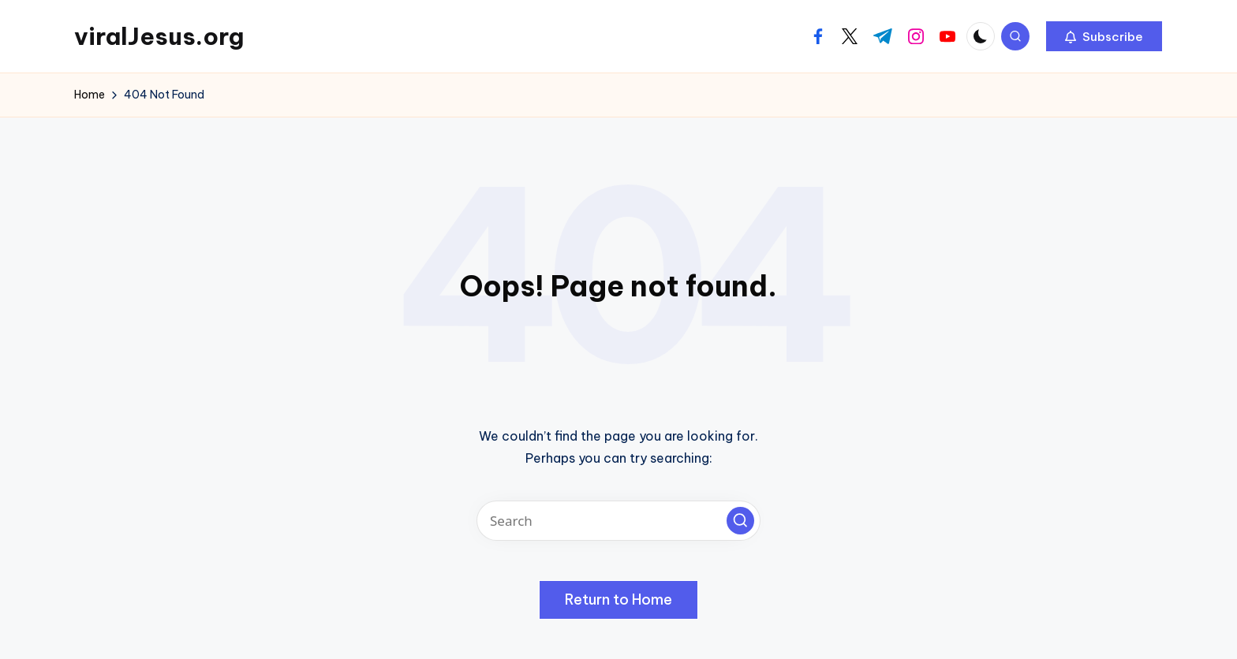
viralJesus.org (159, 36)
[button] (1104, 36)
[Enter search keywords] (618, 521)
